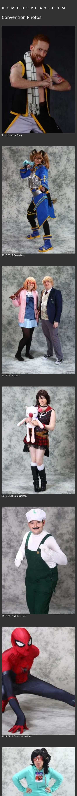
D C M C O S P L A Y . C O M (34, 7)
